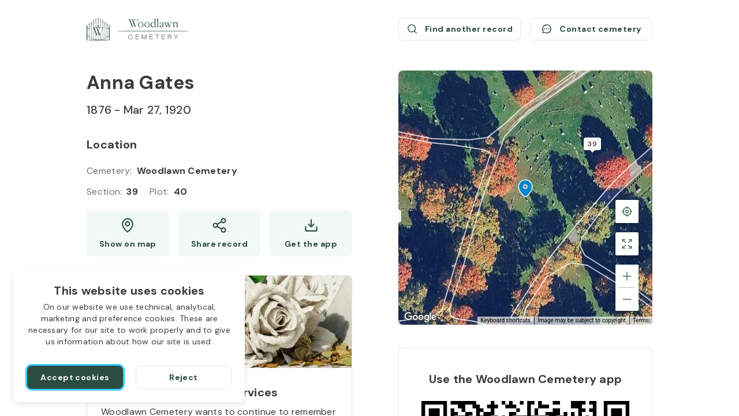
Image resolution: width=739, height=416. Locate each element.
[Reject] (184, 377)
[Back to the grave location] (627, 211)
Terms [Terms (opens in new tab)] (641, 320)
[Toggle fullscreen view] (627, 243)
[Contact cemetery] (591, 28)
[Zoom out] (627, 299)
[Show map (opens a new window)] (128, 233)
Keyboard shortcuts (505, 320)
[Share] (219, 233)
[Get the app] (311, 233)
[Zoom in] (627, 276)
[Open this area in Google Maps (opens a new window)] (420, 317)
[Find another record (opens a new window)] (459, 28)
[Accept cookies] (75, 377)
